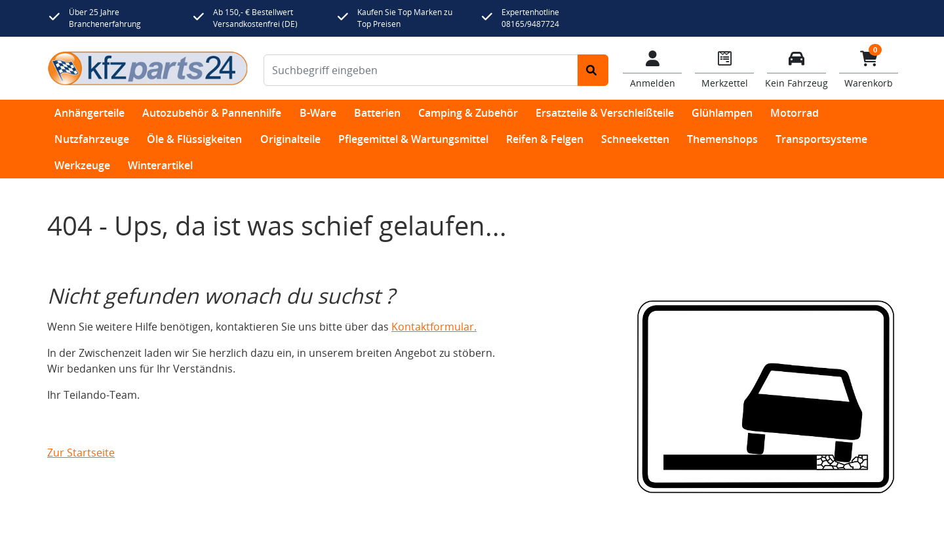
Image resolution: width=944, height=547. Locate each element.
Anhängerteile (89, 113)
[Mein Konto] (652, 68)
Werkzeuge (82, 165)
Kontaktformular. (434, 326)
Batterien (377, 113)
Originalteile (290, 139)
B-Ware (318, 113)
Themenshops (722, 139)
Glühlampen (722, 113)
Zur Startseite (81, 452)
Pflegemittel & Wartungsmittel (413, 139)
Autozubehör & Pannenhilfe (211, 113)
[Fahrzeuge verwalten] (796, 68)
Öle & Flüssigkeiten (194, 139)
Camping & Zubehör (468, 113)
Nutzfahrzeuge (91, 139)
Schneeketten (635, 139)
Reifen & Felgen (544, 139)
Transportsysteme (821, 139)
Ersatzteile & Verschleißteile (605, 113)
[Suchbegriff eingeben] (421, 70)
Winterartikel (160, 165)
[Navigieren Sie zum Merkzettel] (724, 68)
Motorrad (794, 113)
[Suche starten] (593, 70)
